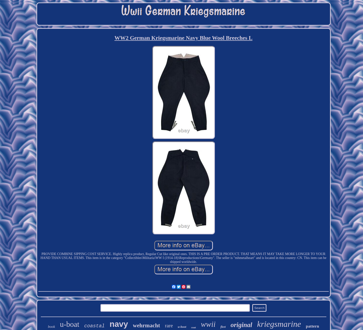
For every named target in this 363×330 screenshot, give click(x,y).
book (51, 327)
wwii (208, 324)
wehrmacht (146, 325)
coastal (94, 326)
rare (169, 326)
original (241, 325)
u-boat (69, 324)
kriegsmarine (279, 324)
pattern (312, 326)
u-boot (182, 327)
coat (193, 327)
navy (119, 324)
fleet (223, 327)
